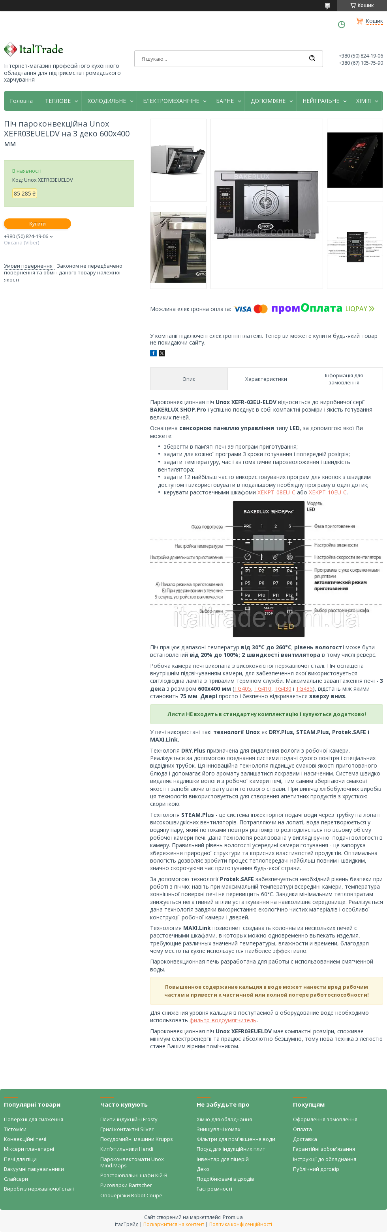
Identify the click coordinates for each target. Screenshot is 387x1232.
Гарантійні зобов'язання (324, 1148)
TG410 (262, 688)
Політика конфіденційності (240, 1224)
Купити (37, 224)
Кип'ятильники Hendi (126, 1148)
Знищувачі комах (218, 1129)
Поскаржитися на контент (173, 1224)
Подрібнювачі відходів (225, 1178)
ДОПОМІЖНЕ (268, 100)
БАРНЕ (225, 100)
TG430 (282, 688)
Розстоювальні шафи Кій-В (133, 1175)
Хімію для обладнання (224, 1119)
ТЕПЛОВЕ (58, 100)
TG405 (242, 688)
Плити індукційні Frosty (129, 1119)
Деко (203, 1168)
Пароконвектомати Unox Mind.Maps (132, 1162)
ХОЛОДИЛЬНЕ (107, 100)
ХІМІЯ (363, 100)
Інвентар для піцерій (223, 1159)
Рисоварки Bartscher (126, 1185)
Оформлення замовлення (325, 1119)
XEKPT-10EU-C (328, 492)
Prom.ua (233, 1217)
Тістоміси (15, 1129)
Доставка (305, 1139)
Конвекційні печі (25, 1139)
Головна (21, 100)
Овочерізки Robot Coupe (131, 1195)
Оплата (302, 1129)
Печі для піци (20, 1159)
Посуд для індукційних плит (231, 1148)
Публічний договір (316, 1168)
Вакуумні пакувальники (34, 1168)
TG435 (304, 688)
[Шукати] (312, 58)
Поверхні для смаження (33, 1119)
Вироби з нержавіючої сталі (39, 1188)
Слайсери (16, 1178)
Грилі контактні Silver (127, 1129)
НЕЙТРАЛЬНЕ (320, 100)
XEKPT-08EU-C (276, 492)
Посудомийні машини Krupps (136, 1139)
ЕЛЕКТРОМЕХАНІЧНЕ (171, 100)
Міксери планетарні (29, 1148)
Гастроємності (214, 1188)
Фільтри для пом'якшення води (236, 1139)
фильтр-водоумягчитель (223, 1020)
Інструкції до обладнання (324, 1159)
